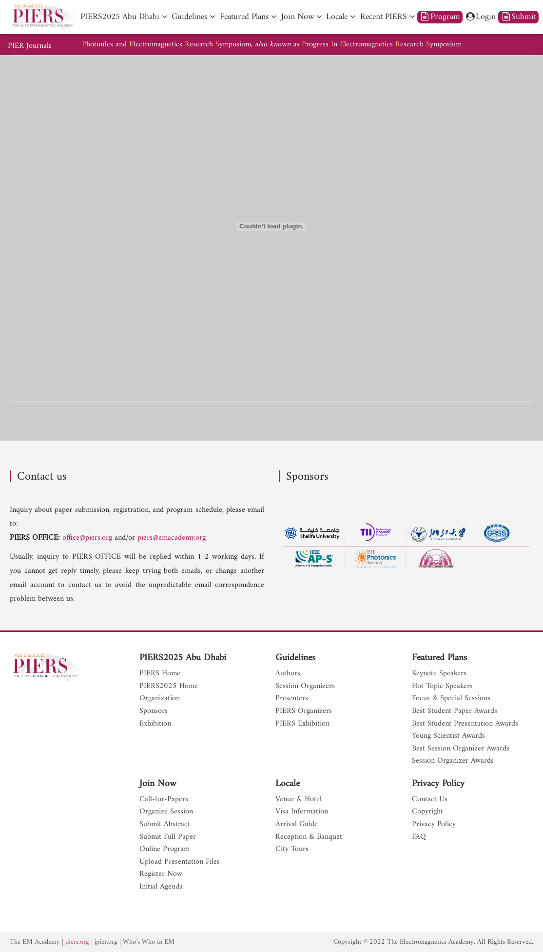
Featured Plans (439, 658)
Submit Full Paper (167, 837)
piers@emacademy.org (171, 538)
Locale (287, 784)
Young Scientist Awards (448, 736)
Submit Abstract (164, 824)
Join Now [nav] (297, 16)
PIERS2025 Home (168, 686)
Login (480, 17)
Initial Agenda (161, 887)
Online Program (164, 849)
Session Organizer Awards (453, 761)
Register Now (160, 874)
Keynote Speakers (439, 674)
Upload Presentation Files (179, 862)
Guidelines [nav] (189, 16)
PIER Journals (30, 46)
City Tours (292, 849)
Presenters (291, 698)
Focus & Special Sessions (451, 698)
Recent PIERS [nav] (383, 16)
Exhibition (155, 724)
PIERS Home (159, 674)
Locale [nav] (337, 16)
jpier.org (106, 942)
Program (439, 17)
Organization (159, 698)
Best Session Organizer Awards (460, 749)
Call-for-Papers (163, 799)
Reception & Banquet (308, 837)
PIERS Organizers (303, 711)
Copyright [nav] (427, 812)
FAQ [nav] (419, 837)
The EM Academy (35, 942)
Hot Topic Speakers (442, 686)
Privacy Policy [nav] (434, 824)
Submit (519, 17)
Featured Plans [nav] (244, 16)
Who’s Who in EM (149, 942)
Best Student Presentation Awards (465, 724)
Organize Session (166, 812)
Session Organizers (305, 686)
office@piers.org (87, 538)
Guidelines (295, 658)
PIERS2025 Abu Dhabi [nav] (119, 16)
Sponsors (153, 711)
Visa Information (301, 812)
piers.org (77, 942)
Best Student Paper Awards (454, 711)
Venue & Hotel (298, 799)
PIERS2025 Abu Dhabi (182, 658)
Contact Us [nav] (429, 799)
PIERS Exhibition (302, 724)
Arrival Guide (296, 824)
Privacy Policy (438, 784)
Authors (287, 674)
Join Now (157, 784)
